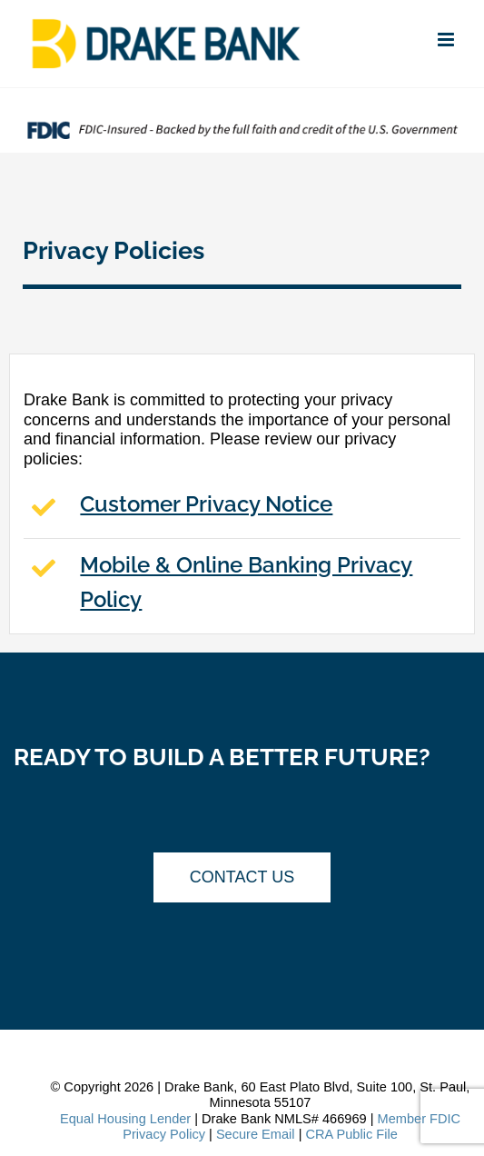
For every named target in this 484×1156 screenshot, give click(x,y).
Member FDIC (419, 1118)
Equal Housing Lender (125, 1118)
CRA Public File (351, 1134)
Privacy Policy (164, 1134)
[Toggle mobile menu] (447, 39)
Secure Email (255, 1134)
